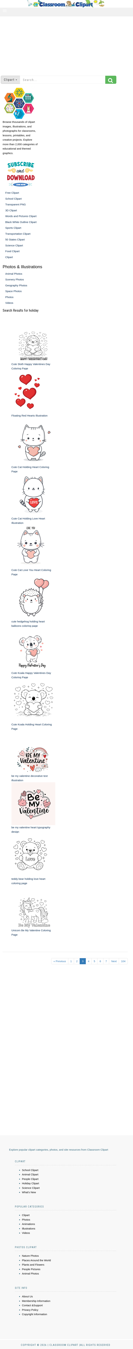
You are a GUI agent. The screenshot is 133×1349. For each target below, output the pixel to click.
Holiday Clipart (30, 1183)
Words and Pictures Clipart (20, 216)
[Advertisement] (66, 44)
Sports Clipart (13, 227)
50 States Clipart (15, 239)
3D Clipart (11, 210)
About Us (27, 1296)
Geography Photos (16, 285)
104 (123, 961)
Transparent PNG (15, 204)
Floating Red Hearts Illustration (29, 415)
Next (114, 961)
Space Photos (13, 291)
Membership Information (36, 1300)
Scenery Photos (14, 279)
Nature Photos (30, 1255)
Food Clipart (12, 251)
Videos (9, 302)
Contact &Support (32, 1305)
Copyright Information (34, 1314)
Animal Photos (13, 273)
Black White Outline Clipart (20, 222)
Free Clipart (12, 192)
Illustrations (28, 1228)
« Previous (60, 961)
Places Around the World (36, 1260)
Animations (28, 1223)
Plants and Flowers (33, 1264)
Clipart (9, 257)
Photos (9, 297)
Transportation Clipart (18, 233)
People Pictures (31, 1269)
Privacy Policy (30, 1309)
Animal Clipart (30, 1174)
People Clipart (30, 1178)
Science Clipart (14, 245)
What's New (29, 1192)
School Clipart (13, 198)
